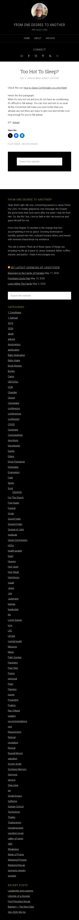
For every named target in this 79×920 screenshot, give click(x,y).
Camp (11, 376)
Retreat (12, 737)
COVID (11, 424)
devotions (13, 440)
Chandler (12, 392)
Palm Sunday (15, 657)
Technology (14, 811)
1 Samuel (13, 317)
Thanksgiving (14, 822)
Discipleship (14, 445)
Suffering (12, 801)
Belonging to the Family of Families (26, 273)
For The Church (16, 497)
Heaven (12, 561)
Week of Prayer (16, 854)
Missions (12, 646)
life (9, 614)
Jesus (11, 588)
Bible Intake (14, 360)
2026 (10, 328)
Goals (11, 513)
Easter (11, 451)
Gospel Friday (15, 524)
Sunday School (16, 806)
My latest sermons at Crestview (35, 267)
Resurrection (14, 732)
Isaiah (11, 582)
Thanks (11, 817)
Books (11, 371)
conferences (14, 413)
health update (15, 550)
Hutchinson (13, 577)
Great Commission (17, 540)
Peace (11, 673)
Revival (11, 748)
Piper (10, 684)
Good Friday (14, 518)
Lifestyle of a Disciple (19, 896)
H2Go (11, 545)
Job (10, 593)
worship (12, 875)
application (13, 349)
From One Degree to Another (39, 25)
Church (11, 397)
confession (13, 419)
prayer (11, 694)
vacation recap (16, 833)
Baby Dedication (16, 355)
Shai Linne (13, 785)
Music (11, 652)
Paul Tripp (13, 668)
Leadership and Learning (20, 890)
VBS (10, 843)
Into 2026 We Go (17, 912)
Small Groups (15, 795)
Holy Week (13, 572)
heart (10, 556)
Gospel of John (16, 529)
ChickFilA (17, 492)
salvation (12, 758)
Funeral (11, 508)
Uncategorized (30, 144)
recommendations (17, 721)
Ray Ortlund (14, 710)
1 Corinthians (14, 312)
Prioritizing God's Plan (19, 278)
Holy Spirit (13, 566)
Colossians (13, 403)
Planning (12, 689)
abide (11, 333)
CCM (10, 387)
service (11, 780)
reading (12, 716)
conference (14, 408)
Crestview (13, 429)
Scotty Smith (14, 764)
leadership (13, 609)
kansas (11, 604)
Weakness (13, 849)
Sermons (12, 774)
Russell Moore (15, 753)
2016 (10, 323)
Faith (10, 477)
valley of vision (15, 838)
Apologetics (14, 344)
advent (11, 339)
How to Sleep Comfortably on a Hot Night (45, 87)
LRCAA (11, 636)
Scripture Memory (17, 769)
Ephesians (13, 467)
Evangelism (14, 472)
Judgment (13, 598)
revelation (13, 742)
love (10, 625)
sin (9, 790)
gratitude (12, 534)
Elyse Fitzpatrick (16, 461)
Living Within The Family (20, 283)
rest (10, 726)
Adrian (15, 122)
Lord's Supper (15, 620)
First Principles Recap (19, 901)
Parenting (13, 662)
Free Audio (13, 502)
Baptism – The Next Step (21, 906)
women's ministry (17, 870)
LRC (10, 630)
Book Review (15, 365)
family (11, 483)
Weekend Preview (17, 859)
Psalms (12, 705)
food (10, 488)
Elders (11, 456)
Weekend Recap (16, 865)
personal (12, 678)
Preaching (13, 700)
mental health (15, 641)
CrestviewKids (15, 435)
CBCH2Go (13, 381)
